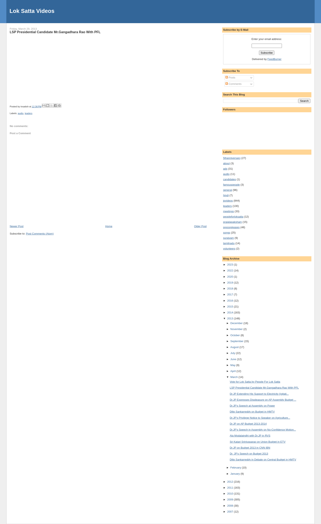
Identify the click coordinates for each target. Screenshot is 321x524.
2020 (230, 276)
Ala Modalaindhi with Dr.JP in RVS (250, 435)
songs (226, 232)
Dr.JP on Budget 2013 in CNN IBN (250, 447)
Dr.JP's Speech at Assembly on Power (252, 405)
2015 (230, 306)
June (233, 359)
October (235, 335)
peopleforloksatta (233, 216)
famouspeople (231, 184)
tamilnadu (229, 243)
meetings (228, 211)
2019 (230, 282)
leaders (28, 113)
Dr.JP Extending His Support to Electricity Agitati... (259, 393)
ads (225, 168)
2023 (230, 264)
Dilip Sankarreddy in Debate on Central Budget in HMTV (263, 459)
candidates (229, 179)
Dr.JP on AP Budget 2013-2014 (248, 423)
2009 (230, 499)
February (236, 467)
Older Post (200, 226)
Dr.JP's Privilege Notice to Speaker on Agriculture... (260, 417)
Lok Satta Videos (31, 11)
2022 (230, 270)
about (226, 163)
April (233, 371)
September (237, 341)
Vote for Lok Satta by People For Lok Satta (255, 381)
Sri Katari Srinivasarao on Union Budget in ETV (257, 441)
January (235, 473)
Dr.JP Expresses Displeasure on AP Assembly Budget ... (263, 399)
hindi (226, 195)
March (234, 377)
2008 (230, 505)
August (234, 347)
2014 (230, 312)
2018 (230, 288)
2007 (230, 511)
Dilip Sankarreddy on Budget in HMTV (252, 411)
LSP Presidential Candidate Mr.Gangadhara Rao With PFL (55, 32)
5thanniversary (232, 158)
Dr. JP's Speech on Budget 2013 (249, 453)
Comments (233, 83)
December (236, 323)
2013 (230, 318)
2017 (230, 294)
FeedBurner (274, 59)
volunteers (229, 248)
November (236, 329)
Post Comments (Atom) (40, 233)
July (233, 353)
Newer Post (16, 226)
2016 (230, 300)
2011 (230, 487)
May (233, 365)
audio (21, 113)
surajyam (228, 237)
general (227, 190)
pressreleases (231, 227)
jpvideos (228, 200)
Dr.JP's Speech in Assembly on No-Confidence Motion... (263, 429)
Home (108, 226)
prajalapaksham (232, 221)
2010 (230, 493)
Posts (230, 77)
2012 (230, 481)
